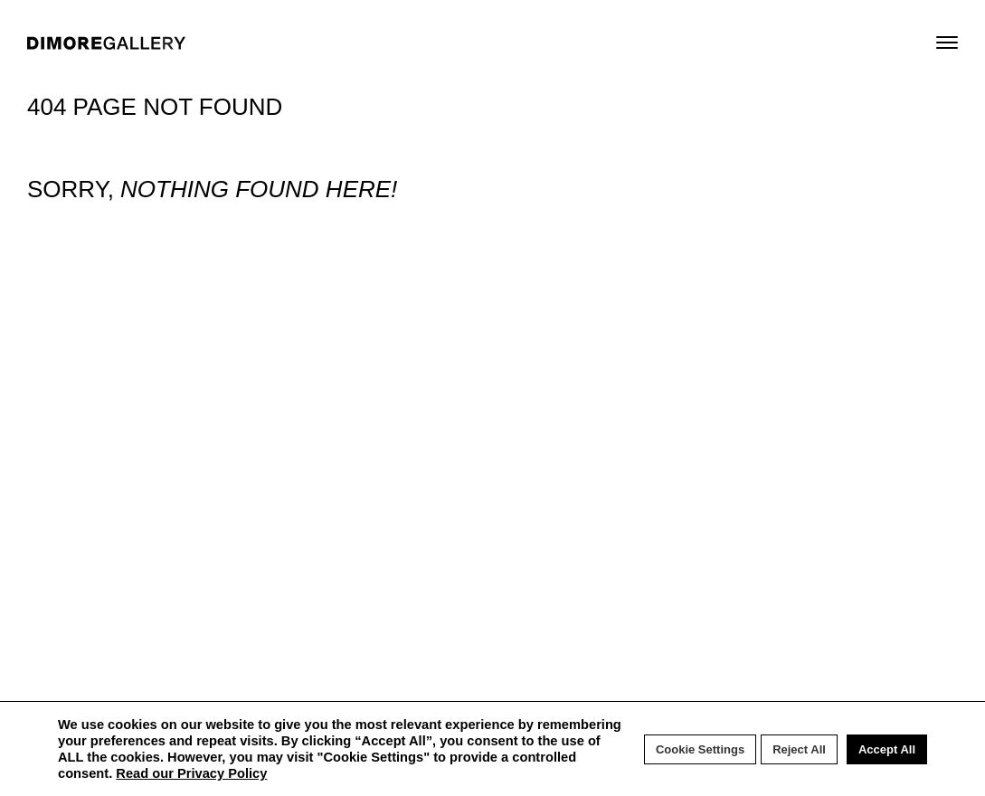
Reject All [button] (799, 749)
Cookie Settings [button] (700, 749)
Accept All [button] (886, 749)
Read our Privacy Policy (191, 773)
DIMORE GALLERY (106, 43)
